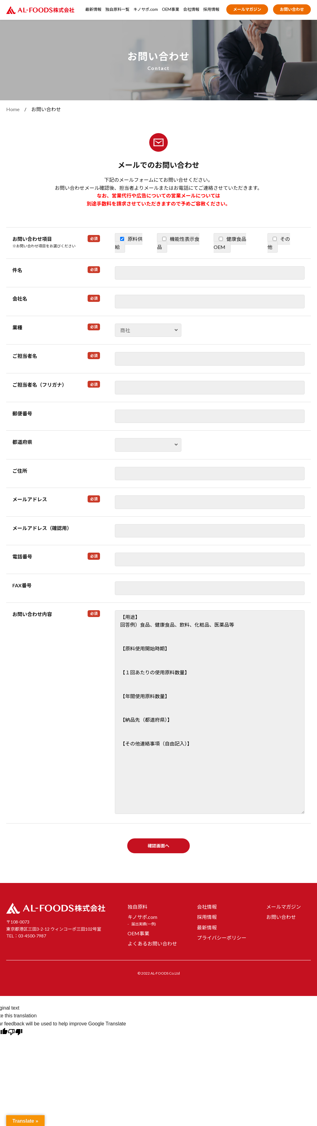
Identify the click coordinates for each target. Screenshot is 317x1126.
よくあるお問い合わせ (152, 943)
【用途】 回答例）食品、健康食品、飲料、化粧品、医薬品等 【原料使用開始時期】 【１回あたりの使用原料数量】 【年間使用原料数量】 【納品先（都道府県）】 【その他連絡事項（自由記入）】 (210, 712)
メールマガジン (247, 9)
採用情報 (211, 9)
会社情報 (191, 9)
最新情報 (93, 9)
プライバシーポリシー (221, 938)
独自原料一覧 (117, 9)
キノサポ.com (145, 9)
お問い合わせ (292, 9)
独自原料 (137, 907)
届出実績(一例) (143, 924)
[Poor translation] (15, 1033)
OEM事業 (170, 9)
